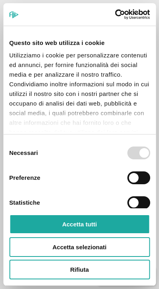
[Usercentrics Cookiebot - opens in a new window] (115, 14)
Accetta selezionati (79, 247)
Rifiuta (79, 269)
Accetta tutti (79, 224)
